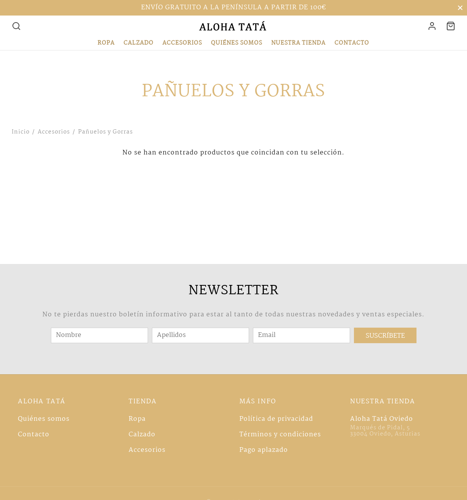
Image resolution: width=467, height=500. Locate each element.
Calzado (138, 43)
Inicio (21, 132)
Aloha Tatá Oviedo (381, 419)
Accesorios (182, 43)
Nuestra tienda (298, 43)
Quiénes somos (236, 43)
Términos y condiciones (280, 434)
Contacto (352, 43)
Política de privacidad (276, 419)
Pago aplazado (263, 450)
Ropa (106, 43)
